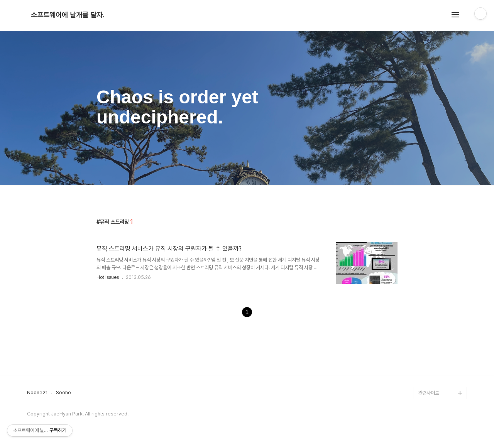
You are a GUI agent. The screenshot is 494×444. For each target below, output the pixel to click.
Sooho (63, 392)
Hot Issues (107, 277)
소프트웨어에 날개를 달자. (67, 15)
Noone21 (37, 392)
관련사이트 (428, 393)
